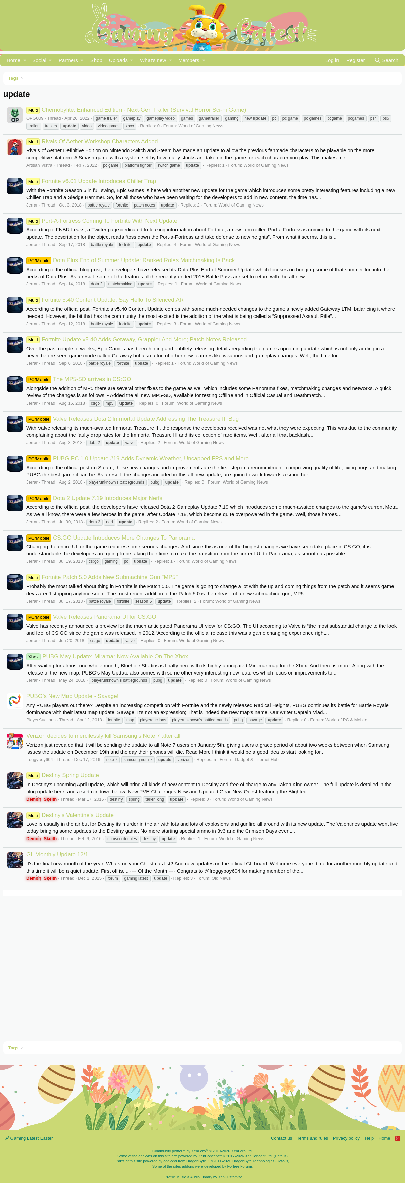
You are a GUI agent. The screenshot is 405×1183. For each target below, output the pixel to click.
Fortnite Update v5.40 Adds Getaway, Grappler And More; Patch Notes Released (136, 339)
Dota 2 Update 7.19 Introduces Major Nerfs (94, 498)
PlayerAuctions (41, 719)
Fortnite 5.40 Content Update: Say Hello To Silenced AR (105, 300)
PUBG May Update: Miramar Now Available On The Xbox (107, 656)
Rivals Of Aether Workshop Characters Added (92, 141)
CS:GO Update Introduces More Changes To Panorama (110, 537)
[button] (25, 60)
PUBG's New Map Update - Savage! (72, 696)
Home (13, 60)
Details (281, 1156)
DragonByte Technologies (253, 1161)
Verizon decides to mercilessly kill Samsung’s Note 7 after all (103, 736)
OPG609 (35, 118)
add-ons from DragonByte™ (186, 1161)
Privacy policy (346, 1138)
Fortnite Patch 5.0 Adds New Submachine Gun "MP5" (102, 577)
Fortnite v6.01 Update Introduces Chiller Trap (91, 181)
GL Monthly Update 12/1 (57, 854)
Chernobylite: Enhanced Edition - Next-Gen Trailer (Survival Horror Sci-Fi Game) (136, 110)
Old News (221, 878)
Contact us (281, 1138)
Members (188, 60)
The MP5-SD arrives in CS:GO (78, 379)
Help (369, 1138)
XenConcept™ (210, 1156)
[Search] (386, 60)
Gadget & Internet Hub (257, 759)
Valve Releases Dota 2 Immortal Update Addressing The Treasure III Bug (132, 419)
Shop (96, 60)
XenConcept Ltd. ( (260, 1156)
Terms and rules (312, 1138)
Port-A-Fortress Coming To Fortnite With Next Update (101, 221)
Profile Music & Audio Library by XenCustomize (203, 1177)
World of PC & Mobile (346, 719)
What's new (153, 60)
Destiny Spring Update (62, 775)
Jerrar (32, 205)
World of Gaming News (201, 125)
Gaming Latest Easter (29, 1138)
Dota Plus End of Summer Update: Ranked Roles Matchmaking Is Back (130, 260)
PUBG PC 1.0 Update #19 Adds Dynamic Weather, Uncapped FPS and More (137, 458)
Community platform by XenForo (202, 1151)
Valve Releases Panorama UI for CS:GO (91, 617)
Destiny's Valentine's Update (70, 815)
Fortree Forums (240, 1166)
